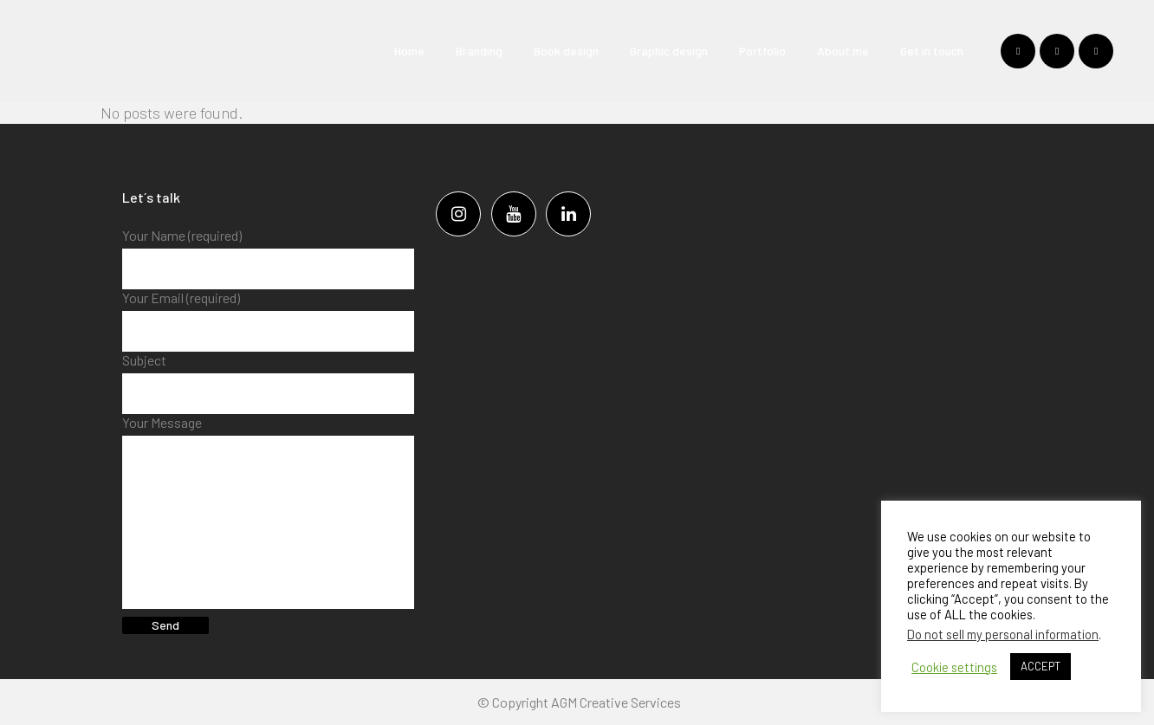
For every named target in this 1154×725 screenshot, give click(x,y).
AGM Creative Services (616, 702)
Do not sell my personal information (1003, 634)
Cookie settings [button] (954, 667)
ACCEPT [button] (1040, 666)
